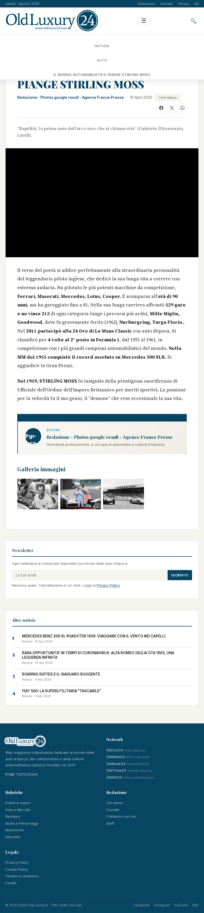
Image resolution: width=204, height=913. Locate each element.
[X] (172, 108)
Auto (102, 60)
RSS (195, 905)
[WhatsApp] (182, 108)
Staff (110, 823)
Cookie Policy (16, 869)
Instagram (162, 905)
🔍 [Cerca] (193, 21)
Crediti (10, 883)
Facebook (142, 905)
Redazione (146, 4)
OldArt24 (114, 777)
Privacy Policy (108, 585)
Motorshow (14, 830)
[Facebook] (161, 108)
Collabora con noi (121, 816)
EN (196, 4)
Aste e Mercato (18, 810)
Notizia (102, 46)
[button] (37, 494)
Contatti (166, 4)
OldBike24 (115, 757)
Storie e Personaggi (21, 823)
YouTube (181, 905)
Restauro (12, 816)
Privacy (183, 4)
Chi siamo (114, 803)
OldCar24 (114, 750)
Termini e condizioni (22, 876)
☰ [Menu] (143, 21)
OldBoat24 (115, 763)
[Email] (90, 575)
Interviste (12, 837)
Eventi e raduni (17, 803)
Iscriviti (179, 575)
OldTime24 (116, 770)
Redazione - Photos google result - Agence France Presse (70, 97)
